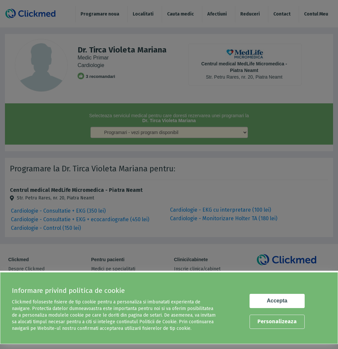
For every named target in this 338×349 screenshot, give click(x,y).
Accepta (277, 300)
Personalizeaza (277, 321)
